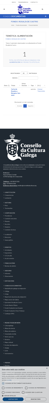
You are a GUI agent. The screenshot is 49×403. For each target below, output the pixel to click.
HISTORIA (8, 202)
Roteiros (7, 339)
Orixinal (39, 89)
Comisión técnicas (10, 230)
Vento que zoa (9, 337)
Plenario (7, 221)
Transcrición (41, 91)
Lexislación (8, 198)
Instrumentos (9, 353)
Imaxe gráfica (9, 240)
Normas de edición (10, 266)
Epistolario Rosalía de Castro (13, 302)
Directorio (8, 237)
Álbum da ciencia (10, 328)
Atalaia (7, 348)
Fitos (6, 205)
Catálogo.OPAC (9, 313)
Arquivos (7, 227)
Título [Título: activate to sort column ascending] (13, 85)
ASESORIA (8, 270)
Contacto (34, 2)
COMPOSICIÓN (10, 213)
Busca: (25, 78)
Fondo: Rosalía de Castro (24, 22)
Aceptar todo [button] (13, 399)
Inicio (14, 2)
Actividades (8, 250)
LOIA (6, 350)
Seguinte (30, 106)
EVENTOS (8, 247)
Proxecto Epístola (33, 25)
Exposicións (8, 253)
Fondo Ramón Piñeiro (11, 305)
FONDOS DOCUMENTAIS (13, 285)
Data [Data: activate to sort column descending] (5, 85)
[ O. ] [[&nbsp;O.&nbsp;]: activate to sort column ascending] (38, 85)
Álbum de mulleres (10, 331)
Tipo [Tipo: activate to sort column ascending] (32, 85)
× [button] (47, 368)
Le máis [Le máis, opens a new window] (9, 380)
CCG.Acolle (8, 255)
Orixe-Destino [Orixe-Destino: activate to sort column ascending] (24, 84)
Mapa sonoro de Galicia (12, 299)
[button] (24, 396)
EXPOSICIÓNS (9, 281)
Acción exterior (9, 258)
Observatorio (9, 276)
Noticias (7, 365)
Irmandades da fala (10, 334)
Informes (7, 273)
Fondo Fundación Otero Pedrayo (14, 311)
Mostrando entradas (24, 73)
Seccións (7, 224)
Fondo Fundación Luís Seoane (14, 308)
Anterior (19, 106)
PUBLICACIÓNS (10, 263)
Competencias (9, 195)
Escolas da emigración (11, 345)
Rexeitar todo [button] (35, 399)
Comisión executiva (11, 218)
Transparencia (23, 2)
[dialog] (24, 384)
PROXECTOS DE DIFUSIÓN (12, 323)
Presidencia (8, 216)
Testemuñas (8, 208)
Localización (8, 234)
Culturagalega (9, 325)
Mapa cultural (9, 342)
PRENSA (7, 362)
